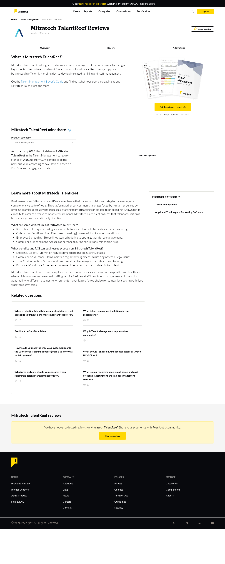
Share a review (112, 436)
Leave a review (202, 28)
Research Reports (82, 11)
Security (118, 507)
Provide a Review (20, 483)
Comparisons (173, 489)
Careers (67, 501)
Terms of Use (121, 495)
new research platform (93, 3)
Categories (172, 483)
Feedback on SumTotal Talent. (31, 331)
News (66, 495)
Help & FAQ (17, 501)
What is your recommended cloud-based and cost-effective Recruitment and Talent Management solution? (111, 375)
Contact (67, 507)
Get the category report (173, 107)
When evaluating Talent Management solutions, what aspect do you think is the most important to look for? (44, 312)
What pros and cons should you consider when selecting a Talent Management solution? (40, 373)
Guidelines (120, 501)
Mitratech (44, 33)
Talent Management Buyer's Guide (42, 81)
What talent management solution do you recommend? (106, 312)
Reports (170, 495)
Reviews (111, 47)
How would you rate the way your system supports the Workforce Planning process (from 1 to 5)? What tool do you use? (43, 351)
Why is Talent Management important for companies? (106, 333)
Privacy (118, 483)
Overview (45, 47)
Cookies (118, 489)
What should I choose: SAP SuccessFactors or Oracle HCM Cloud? (112, 353)
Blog (65, 489)
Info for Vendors (20, 489)
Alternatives (179, 47)
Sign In (205, 11)
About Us (68, 483)
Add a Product (19, 495)
